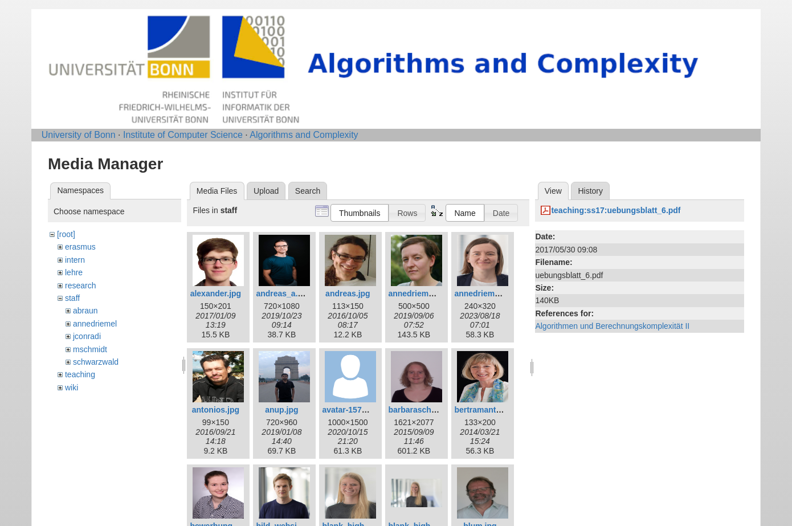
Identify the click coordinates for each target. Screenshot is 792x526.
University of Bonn (79, 135)
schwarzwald (96, 361)
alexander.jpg (215, 293)
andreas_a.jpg (282, 293)
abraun (85, 310)
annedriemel (95, 323)
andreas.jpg (347, 293)
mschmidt (90, 349)
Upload (266, 190)
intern (75, 259)
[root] (66, 234)
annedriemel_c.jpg (423, 293)
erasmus (80, 246)
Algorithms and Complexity (304, 135)
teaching (80, 374)
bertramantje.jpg (485, 409)
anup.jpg (281, 409)
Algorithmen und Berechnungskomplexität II (612, 326)
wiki (71, 387)
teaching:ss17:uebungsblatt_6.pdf (615, 210)
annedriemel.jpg (484, 293)
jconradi (87, 336)
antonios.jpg (215, 409)
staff (72, 298)
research (80, 285)
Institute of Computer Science (183, 135)
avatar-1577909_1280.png (370, 409)
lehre (74, 272)
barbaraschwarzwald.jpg (434, 409)
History (590, 190)
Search (307, 190)
